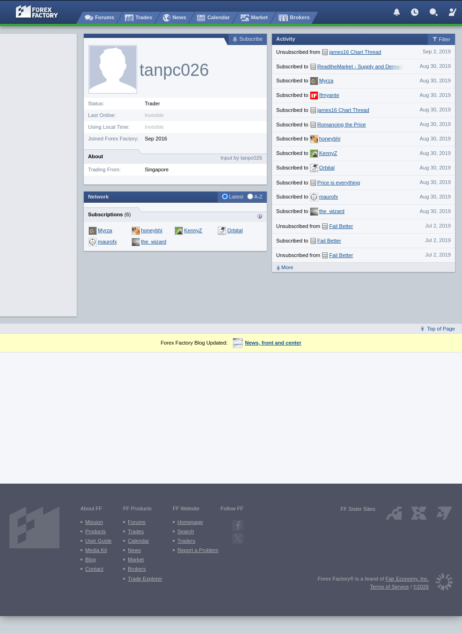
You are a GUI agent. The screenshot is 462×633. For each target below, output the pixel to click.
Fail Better (341, 226)
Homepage (190, 522)
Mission (94, 522)
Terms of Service (389, 586)
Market (136, 559)
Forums (137, 522)
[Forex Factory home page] (32, 12)
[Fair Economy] (441, 583)
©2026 (421, 586)
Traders (186, 541)
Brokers (137, 569)
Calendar (138, 541)
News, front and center (267, 343)
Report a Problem (198, 550)
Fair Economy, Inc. (407, 578)
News (134, 550)
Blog (90, 559)
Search (185, 531)
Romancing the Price (341, 124)
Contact (94, 569)
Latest (236, 196)
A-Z (258, 196)
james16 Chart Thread (355, 52)
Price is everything (338, 182)
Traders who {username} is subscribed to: (259, 216)
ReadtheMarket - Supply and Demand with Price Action (381, 66)
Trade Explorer (145, 578)
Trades (136, 531)
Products (95, 531)
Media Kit (96, 550)
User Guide (98, 541)
